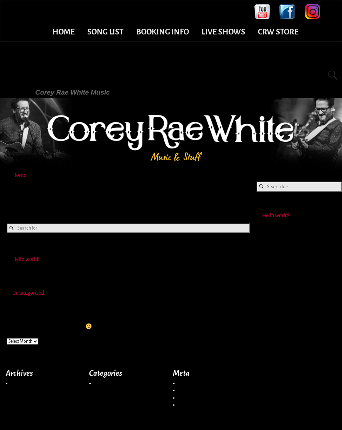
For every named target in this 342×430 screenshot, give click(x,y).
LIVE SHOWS (223, 32)
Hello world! (25, 259)
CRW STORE (278, 32)
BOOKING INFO (162, 32)
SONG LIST (105, 32)
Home (19, 175)
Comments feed (195, 397)
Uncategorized (28, 293)
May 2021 (21, 383)
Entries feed (191, 390)
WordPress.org (194, 404)
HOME (63, 32)
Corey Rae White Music (93, 74)
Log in (185, 383)
